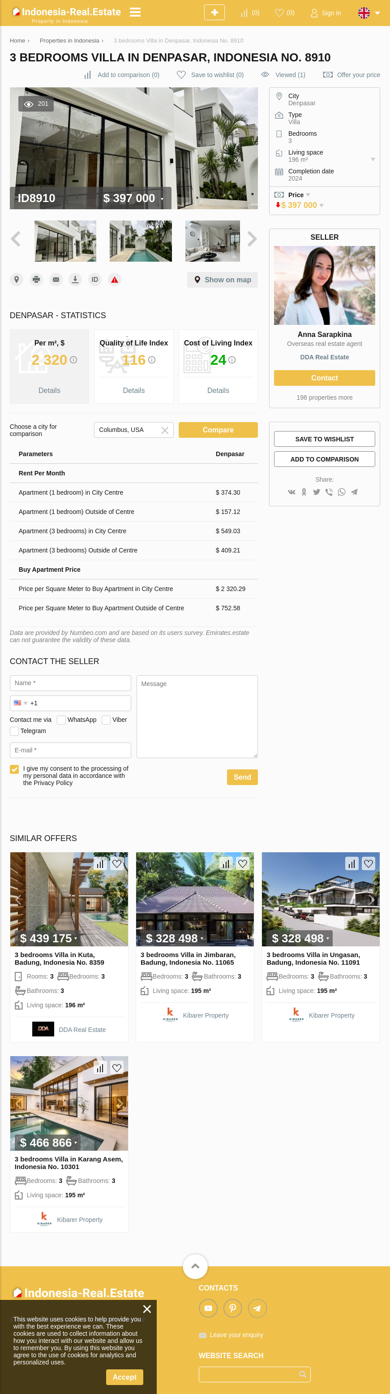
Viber (119, 716)
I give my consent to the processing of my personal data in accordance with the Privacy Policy (76, 772)
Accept (125, 1377)
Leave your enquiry (236, 1331)
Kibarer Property (206, 1012)
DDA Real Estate (324, 357)
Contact (324, 378)
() (256, 12)
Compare (218, 427)
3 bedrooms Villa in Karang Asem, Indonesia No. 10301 (69, 1159)
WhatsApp (82, 716)
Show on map (228, 277)
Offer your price (358, 74)
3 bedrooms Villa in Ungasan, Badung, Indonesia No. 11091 (313, 955)
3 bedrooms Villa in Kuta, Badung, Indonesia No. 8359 (59, 955)
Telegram (33, 727)
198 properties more (324, 397)
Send (242, 774)
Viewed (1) (290, 74)
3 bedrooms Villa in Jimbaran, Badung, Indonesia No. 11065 (188, 955)
